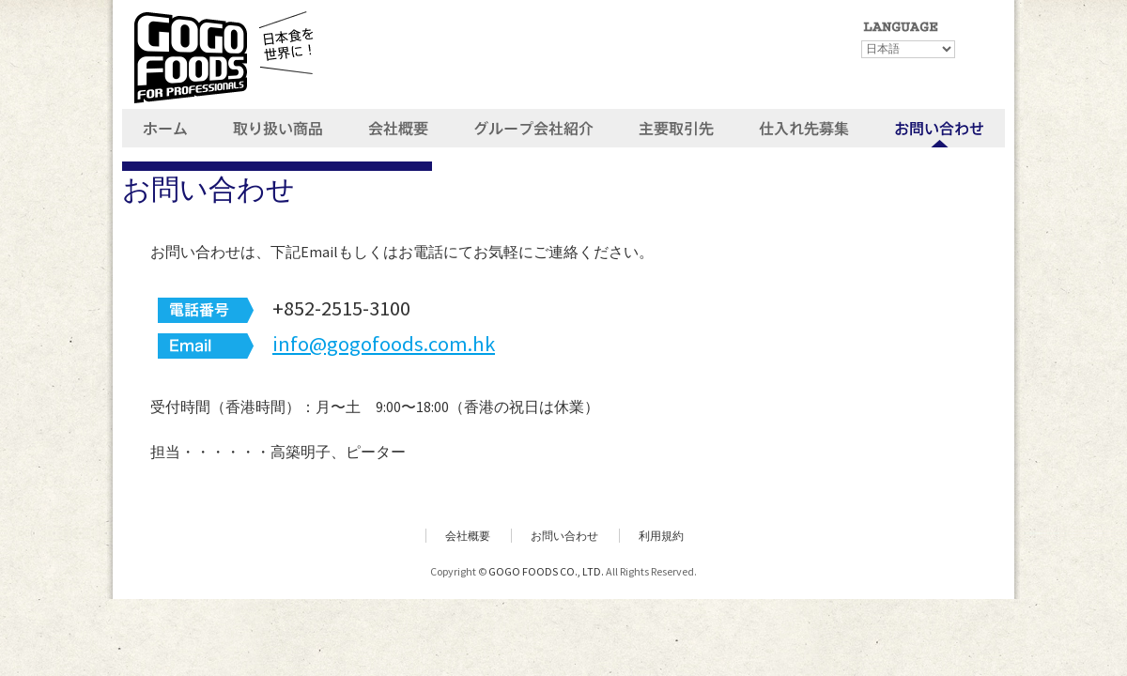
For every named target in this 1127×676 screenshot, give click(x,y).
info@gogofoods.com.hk (383, 343)
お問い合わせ (564, 536)
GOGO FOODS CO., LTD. (546, 571)
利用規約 (661, 536)
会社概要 (467, 536)
